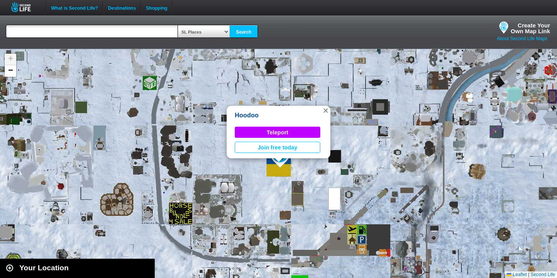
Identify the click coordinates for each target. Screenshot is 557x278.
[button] (325, 110)
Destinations (122, 7)
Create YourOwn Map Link (530, 28)
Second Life (25, 7)
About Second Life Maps (522, 38)
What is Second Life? (74, 7)
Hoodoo (247, 115)
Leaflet (516, 274)
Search (243, 32)
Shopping (156, 7)
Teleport (278, 132)
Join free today (277, 147)
